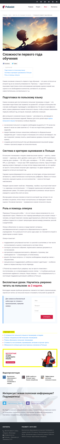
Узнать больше (10, 362)
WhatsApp (12, 433)
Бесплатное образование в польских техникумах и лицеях (11, 380)
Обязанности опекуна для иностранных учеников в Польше (25, 345)
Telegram (5, 433)
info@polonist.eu (9, 435)
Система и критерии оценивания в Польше (18, 72)
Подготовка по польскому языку (15, 70)
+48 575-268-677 (9, 431)
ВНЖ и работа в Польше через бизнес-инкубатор (32, 378)
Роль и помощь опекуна (12, 75)
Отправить (46, 317)
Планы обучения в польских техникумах (18, 340)
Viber (16, 431)
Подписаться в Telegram (13, 403)
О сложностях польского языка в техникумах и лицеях (23, 335)
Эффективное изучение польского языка (50, 378)
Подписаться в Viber (35, 403)
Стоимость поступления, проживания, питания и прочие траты (26, 342)
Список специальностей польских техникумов (20, 338)
